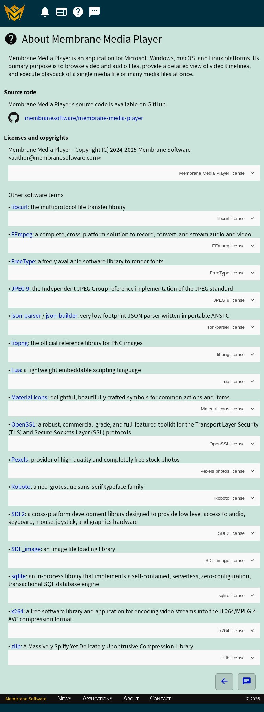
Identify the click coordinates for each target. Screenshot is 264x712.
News (64, 698)
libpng (19, 343)
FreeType (23, 261)
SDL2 (18, 514)
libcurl (19, 207)
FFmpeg (21, 234)
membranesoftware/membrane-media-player (84, 118)
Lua (16, 370)
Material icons (29, 397)
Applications (97, 698)
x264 (17, 611)
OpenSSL (23, 424)
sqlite (18, 576)
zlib (16, 646)
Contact (160, 698)
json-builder (61, 316)
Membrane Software (26, 698)
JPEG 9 (20, 288)
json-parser (26, 316)
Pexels (19, 459)
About (131, 698)
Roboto (21, 486)
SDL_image (26, 549)
